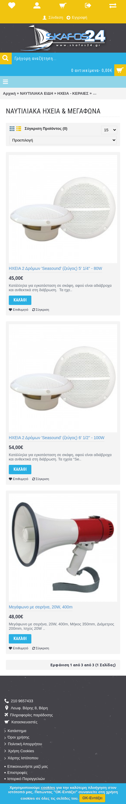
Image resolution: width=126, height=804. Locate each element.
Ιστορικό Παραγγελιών (24, 779)
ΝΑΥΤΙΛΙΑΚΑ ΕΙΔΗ (36, 93)
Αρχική (9, 93)
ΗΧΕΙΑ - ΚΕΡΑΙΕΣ (73, 93)
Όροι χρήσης (16, 737)
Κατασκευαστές (21, 722)
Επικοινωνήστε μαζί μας (26, 766)
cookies (48, 787)
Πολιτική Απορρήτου (23, 744)
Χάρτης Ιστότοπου (21, 758)
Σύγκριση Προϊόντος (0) (46, 128)
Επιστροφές (16, 772)
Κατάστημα (15, 731)
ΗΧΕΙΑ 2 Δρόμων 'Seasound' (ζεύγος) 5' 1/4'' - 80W (55, 268)
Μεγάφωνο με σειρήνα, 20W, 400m (40, 607)
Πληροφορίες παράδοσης (28, 715)
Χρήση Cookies (19, 751)
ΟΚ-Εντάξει (92, 798)
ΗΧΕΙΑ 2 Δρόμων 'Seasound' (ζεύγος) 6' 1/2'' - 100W (56, 437)
